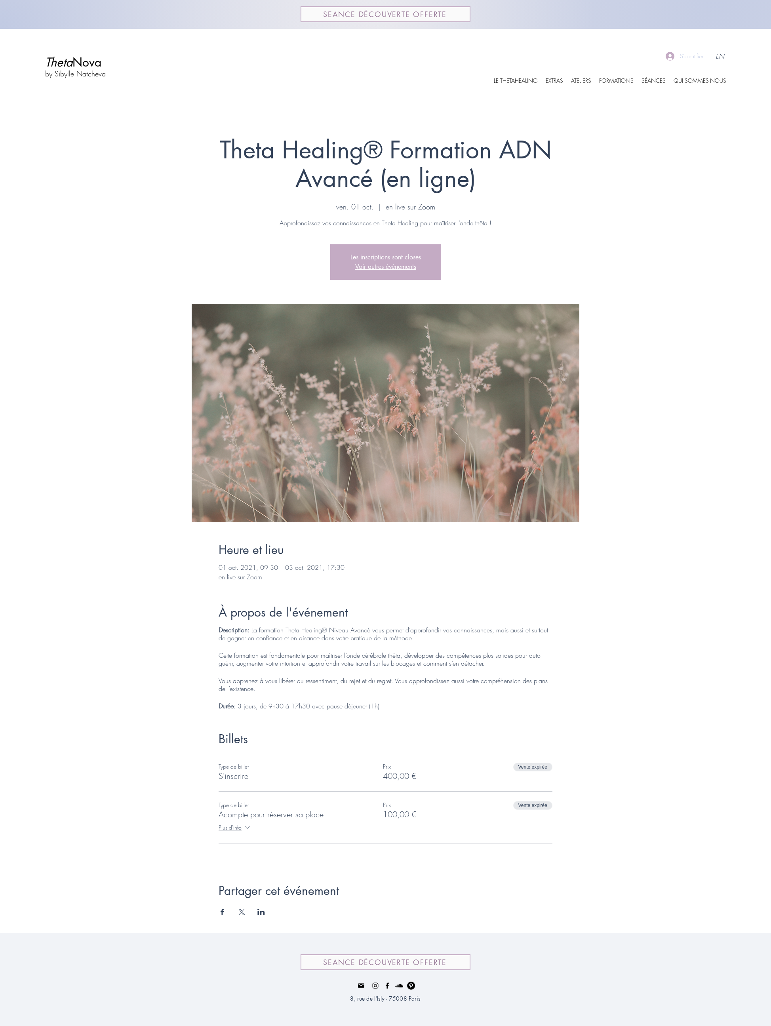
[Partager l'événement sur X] (242, 912)
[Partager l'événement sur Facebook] (222, 912)
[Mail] (361, 985)
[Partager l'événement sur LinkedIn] (261, 912)
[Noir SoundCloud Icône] (399, 986)
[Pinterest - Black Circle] (411, 986)
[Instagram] (375, 986)
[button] (554, 80)
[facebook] (387, 986)
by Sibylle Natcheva (75, 73)
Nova (73, 62)
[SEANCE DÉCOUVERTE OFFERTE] (385, 14)
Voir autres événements (385, 267)
